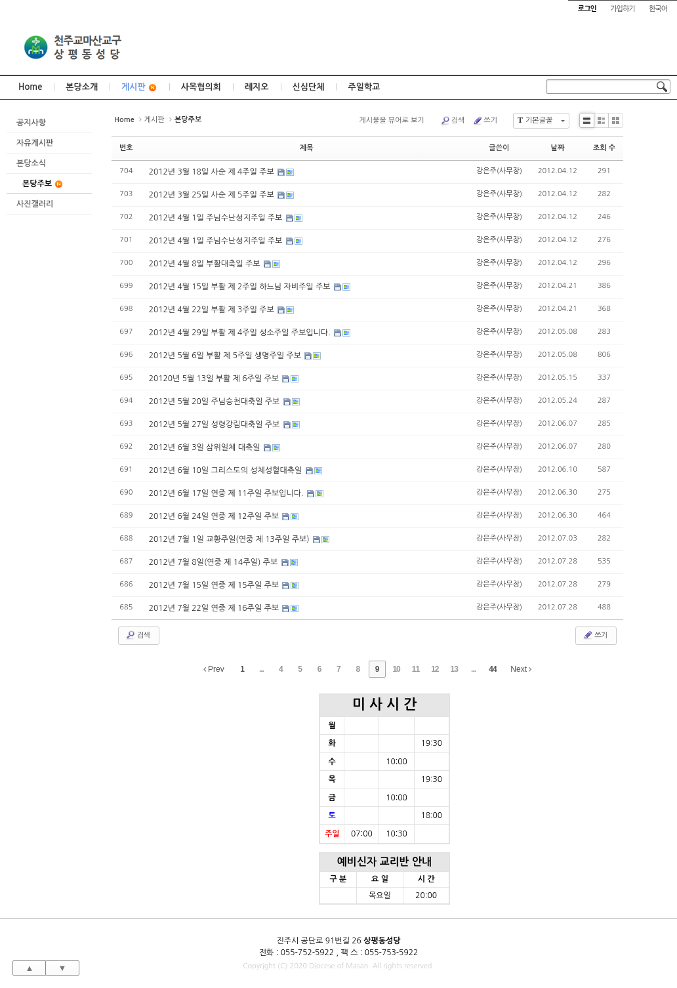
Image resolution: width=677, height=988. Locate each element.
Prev (213, 669)
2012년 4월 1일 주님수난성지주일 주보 (217, 218)
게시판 (139, 88)
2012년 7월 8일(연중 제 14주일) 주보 (214, 562)
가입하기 (622, 8)
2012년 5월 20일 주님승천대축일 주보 (215, 401)
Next (520, 669)
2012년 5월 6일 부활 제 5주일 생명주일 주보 (226, 356)
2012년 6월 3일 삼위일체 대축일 (205, 447)
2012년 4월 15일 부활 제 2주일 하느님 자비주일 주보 (241, 287)
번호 (126, 148)
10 (396, 669)
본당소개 (82, 87)
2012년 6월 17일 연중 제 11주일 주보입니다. (227, 493)
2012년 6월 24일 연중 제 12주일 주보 (215, 516)
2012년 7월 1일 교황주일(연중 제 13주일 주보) (230, 539)
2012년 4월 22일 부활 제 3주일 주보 (213, 310)
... (261, 669)
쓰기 (484, 120)
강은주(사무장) (499, 171)
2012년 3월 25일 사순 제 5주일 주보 (213, 195)
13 (454, 669)
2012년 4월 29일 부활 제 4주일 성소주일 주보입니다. (241, 333)
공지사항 (31, 123)
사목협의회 (201, 87)
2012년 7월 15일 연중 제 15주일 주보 (215, 585)
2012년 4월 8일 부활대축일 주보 (205, 264)
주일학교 (364, 87)
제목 (307, 148)
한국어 (658, 8)
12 (434, 669)
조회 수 (604, 148)
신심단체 (309, 87)
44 (492, 669)
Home (30, 87)
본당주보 (43, 184)
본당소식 (31, 163)
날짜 (558, 148)
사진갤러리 (34, 204)
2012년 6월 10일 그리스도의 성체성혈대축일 (226, 470)
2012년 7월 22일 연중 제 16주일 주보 (215, 608)
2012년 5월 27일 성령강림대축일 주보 (215, 424)
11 (415, 669)
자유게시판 (34, 143)
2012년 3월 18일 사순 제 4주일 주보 (213, 172)
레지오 (257, 87)
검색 (452, 120)
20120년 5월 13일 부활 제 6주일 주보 (215, 378)
